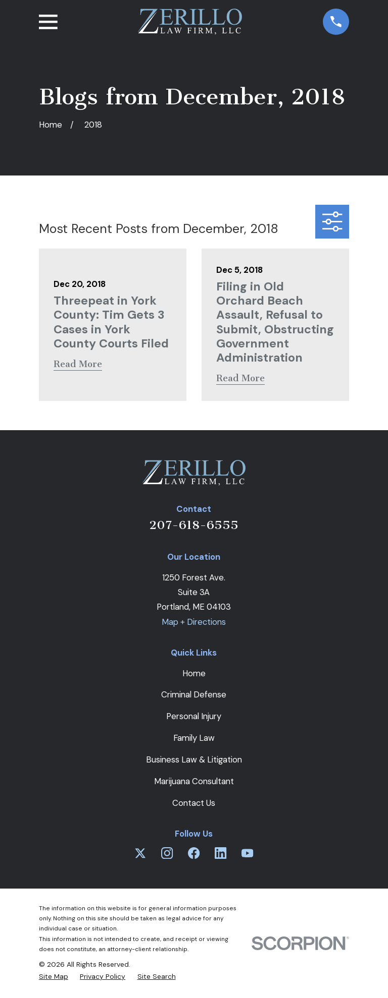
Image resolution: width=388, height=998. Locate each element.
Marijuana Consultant (194, 781)
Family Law (194, 737)
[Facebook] (194, 853)
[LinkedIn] (220, 853)
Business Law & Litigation (194, 759)
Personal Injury (193, 716)
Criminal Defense (193, 694)
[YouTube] (247, 853)
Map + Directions (194, 621)
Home (194, 673)
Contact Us (193, 802)
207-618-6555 (193, 525)
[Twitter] (140, 853)
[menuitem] (53, 976)
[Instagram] (167, 853)
